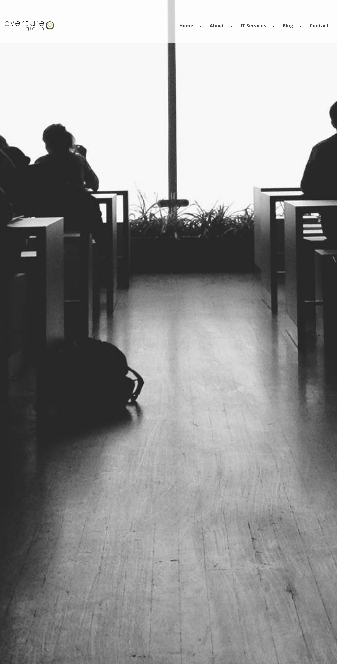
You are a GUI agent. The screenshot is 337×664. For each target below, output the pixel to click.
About (217, 25)
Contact (319, 25)
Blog (288, 25)
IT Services (253, 25)
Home (186, 25)
